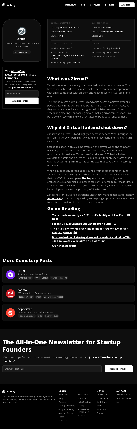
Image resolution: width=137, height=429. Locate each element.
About (99, 405)
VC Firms (82, 415)
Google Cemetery (66, 409)
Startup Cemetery (22, 52)
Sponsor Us (102, 394)
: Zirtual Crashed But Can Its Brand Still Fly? (84, 223)
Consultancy (102, 398)
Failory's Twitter (123, 394)
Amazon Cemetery (66, 413)
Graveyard (95, 5)
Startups (82, 405)
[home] (8, 5)
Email (118, 402)
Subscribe (101, 409)
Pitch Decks (83, 394)
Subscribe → (127, 4)
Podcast (62, 402)
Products (109, 5)
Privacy (100, 413)
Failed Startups (84, 402)
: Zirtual (64, 245)
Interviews (70, 5)
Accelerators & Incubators (83, 410)
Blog (83, 5)
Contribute (102, 402)
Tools (61, 416)
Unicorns (82, 398)
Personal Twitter (123, 398)
